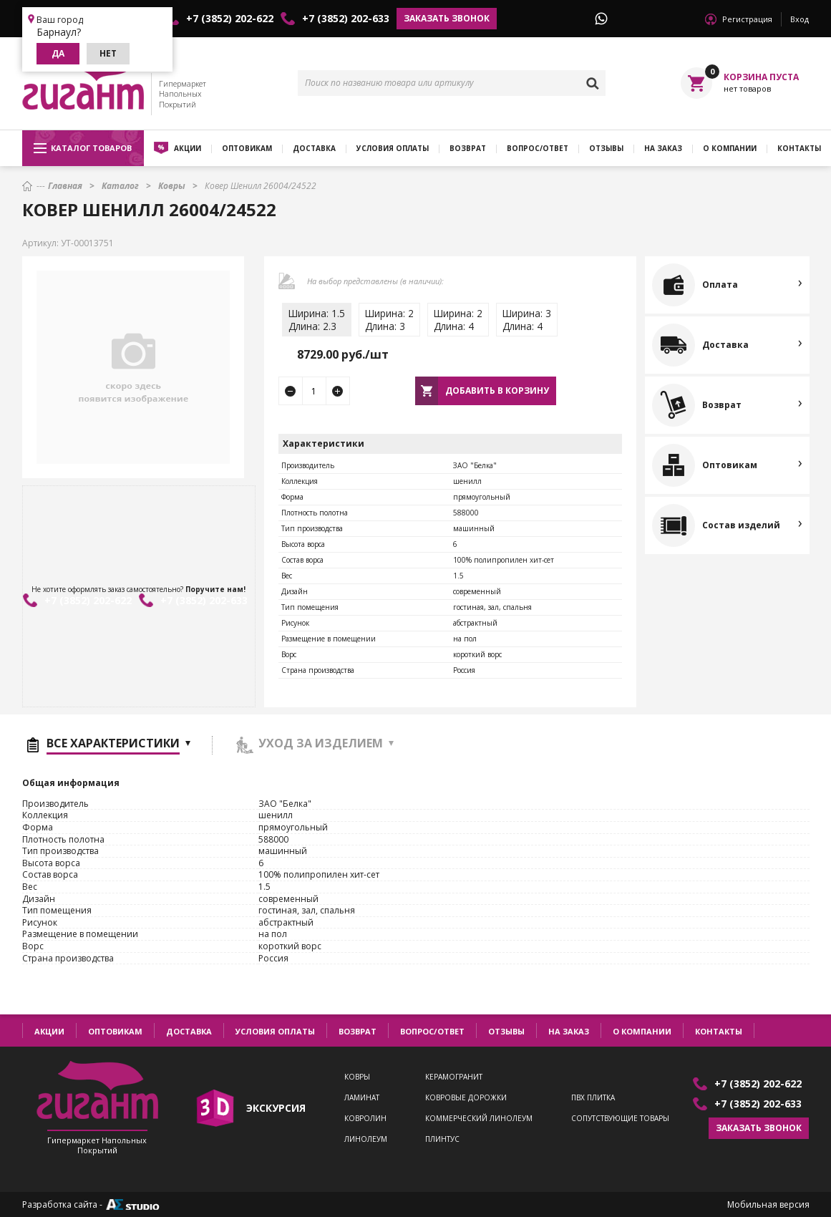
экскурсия (276, 1108)
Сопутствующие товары (620, 1118)
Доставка (314, 148)
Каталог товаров (83, 148)
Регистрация (747, 19)
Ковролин (365, 1118)
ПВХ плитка (593, 1097)
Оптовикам (247, 148)
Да (58, 53)
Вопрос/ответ (537, 148)
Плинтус (442, 1139)
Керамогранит (453, 1077)
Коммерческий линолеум (479, 1118)
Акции (187, 148)
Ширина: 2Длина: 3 (389, 319)
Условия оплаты (392, 148)
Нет (108, 53)
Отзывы (606, 148)
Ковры (357, 1077)
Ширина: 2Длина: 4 (458, 319)
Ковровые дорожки (466, 1097)
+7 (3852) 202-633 (345, 18)
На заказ (663, 148)
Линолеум (365, 1139)
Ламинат (361, 1097)
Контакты (718, 1031)
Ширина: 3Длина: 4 (526, 319)
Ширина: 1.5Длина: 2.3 (316, 319)
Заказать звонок (447, 18)
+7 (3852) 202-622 (229, 18)
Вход (799, 19)
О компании (730, 148)
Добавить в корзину (497, 390)
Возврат (467, 148)
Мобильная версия (768, 1205)
